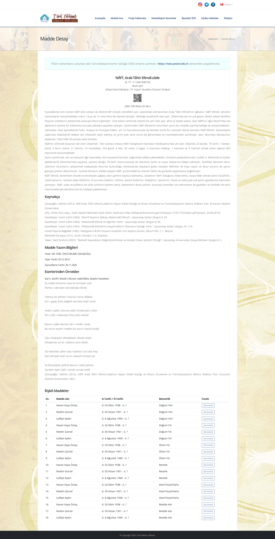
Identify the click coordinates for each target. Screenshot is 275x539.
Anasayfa (100, 18)
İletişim (228, 18)
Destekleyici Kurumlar (163, 18)
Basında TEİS (189, 18)
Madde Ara (117, 18)
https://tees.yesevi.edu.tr (173, 63)
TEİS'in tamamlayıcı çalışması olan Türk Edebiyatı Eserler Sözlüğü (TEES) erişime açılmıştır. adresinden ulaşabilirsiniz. (135, 63)
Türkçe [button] (226, 4)
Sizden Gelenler (210, 18)
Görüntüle (208, 405)
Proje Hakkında (137, 18)
